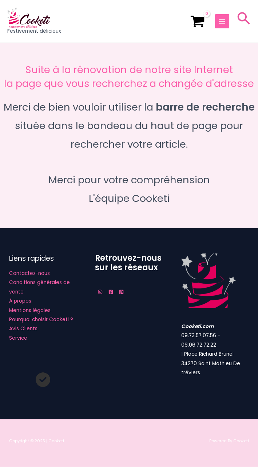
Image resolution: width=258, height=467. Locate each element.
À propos (20, 301)
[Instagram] (100, 292)
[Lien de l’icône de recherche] (243, 21)
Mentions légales (30, 310)
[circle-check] (43, 380)
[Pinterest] (121, 292)
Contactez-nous (29, 273)
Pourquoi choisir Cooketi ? (41, 319)
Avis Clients (23, 329)
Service (18, 338)
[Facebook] (111, 292)
